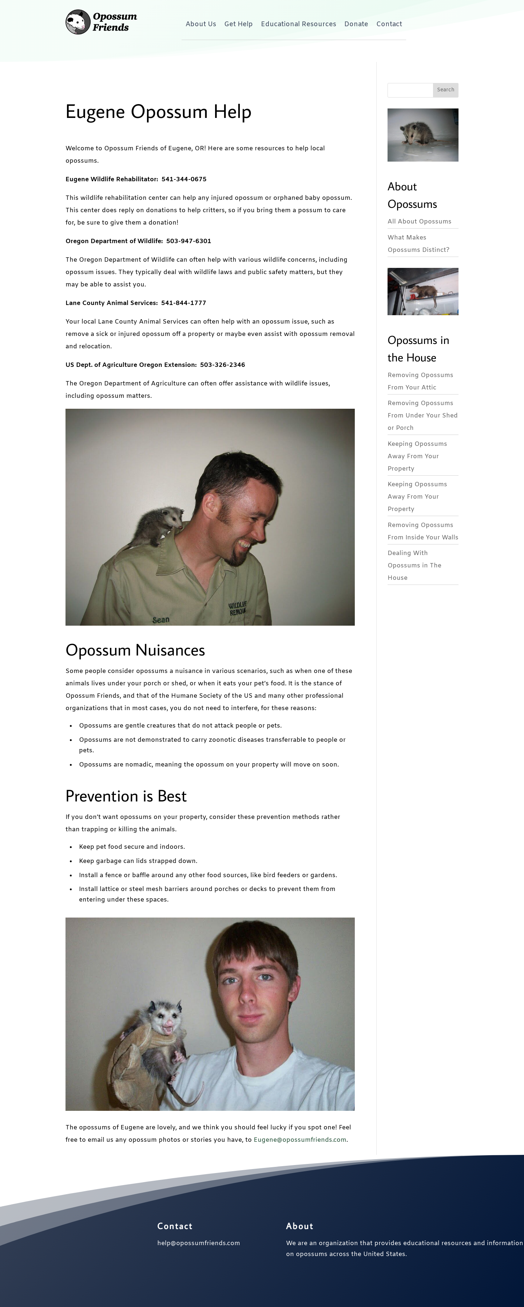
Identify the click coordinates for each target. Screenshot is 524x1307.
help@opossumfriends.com (198, 1243)
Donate (356, 24)
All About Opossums (420, 222)
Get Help (238, 24)
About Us (201, 24)
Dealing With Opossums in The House (414, 565)
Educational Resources (298, 24)
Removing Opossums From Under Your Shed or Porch (423, 415)
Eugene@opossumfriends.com (300, 1140)
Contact (389, 24)
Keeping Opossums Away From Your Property (417, 456)
